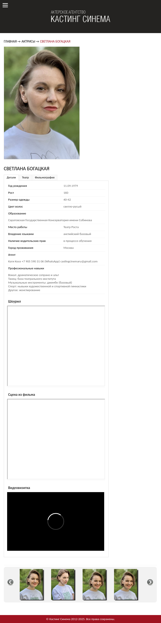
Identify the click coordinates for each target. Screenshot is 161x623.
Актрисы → (30, 41)
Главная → (12, 41)
